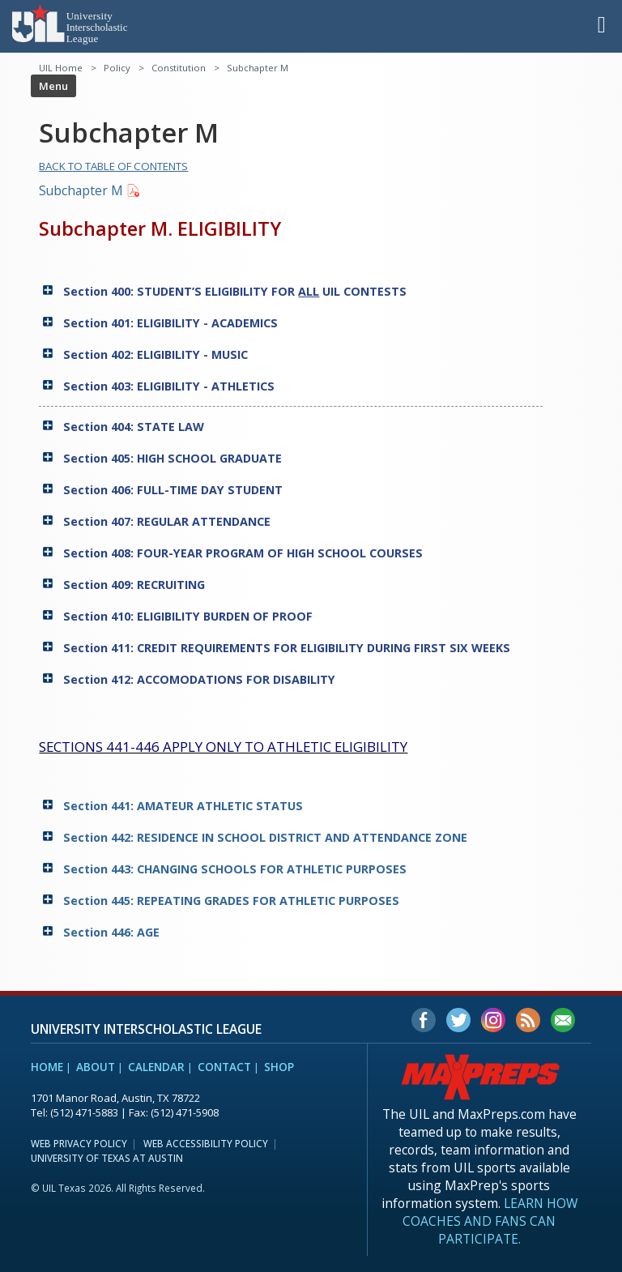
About (95, 1067)
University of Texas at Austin (107, 1157)
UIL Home (61, 68)
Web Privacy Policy (79, 1143)
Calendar (156, 1067)
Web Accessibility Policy (205, 1143)
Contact (224, 1067)
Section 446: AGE (113, 932)
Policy (117, 68)
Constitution (178, 68)
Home (47, 1067)
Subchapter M (81, 190)
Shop (279, 1067)
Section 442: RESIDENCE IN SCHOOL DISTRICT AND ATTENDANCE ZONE (267, 837)
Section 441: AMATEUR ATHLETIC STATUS (184, 805)
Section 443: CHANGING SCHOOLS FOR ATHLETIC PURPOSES (236, 869)
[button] (602, 23)
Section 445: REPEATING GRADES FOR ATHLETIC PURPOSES (233, 900)
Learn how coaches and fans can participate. (490, 1221)
